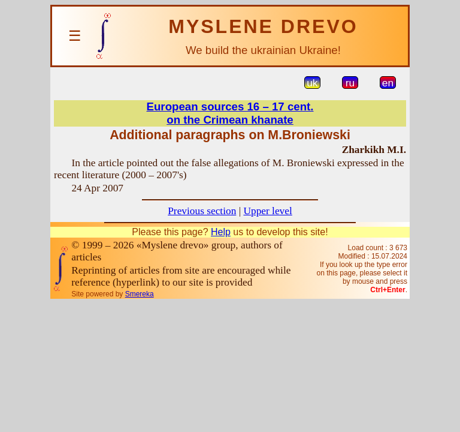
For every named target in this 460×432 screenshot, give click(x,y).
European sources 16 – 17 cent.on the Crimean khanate (230, 113)
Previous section (202, 211)
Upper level (267, 211)
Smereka (139, 294)
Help (221, 232)
